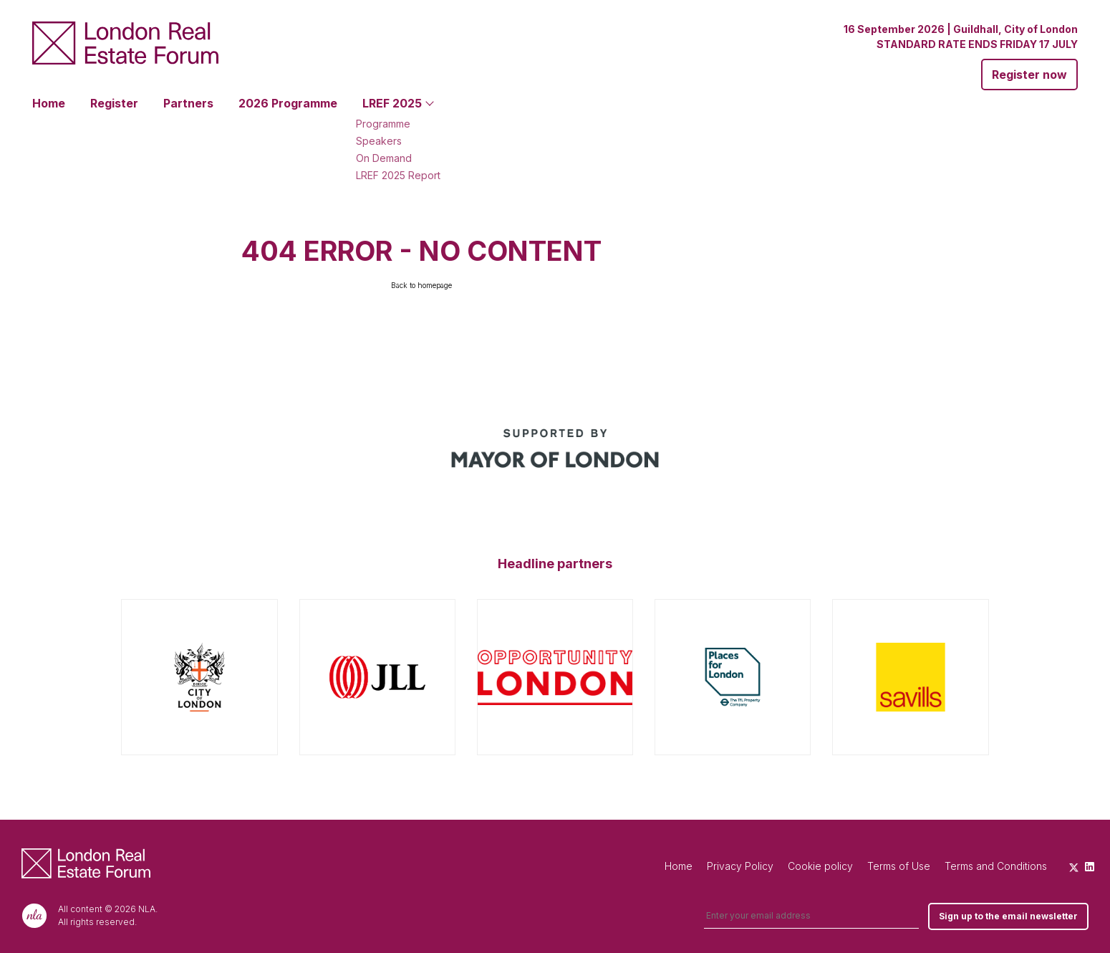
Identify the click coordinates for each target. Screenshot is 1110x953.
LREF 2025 (392, 103)
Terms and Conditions (996, 866)
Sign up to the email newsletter (1008, 916)
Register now (1029, 74)
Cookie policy (820, 866)
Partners (188, 103)
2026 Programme (287, 103)
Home (48, 103)
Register (114, 103)
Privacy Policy (740, 866)
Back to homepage (421, 285)
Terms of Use (898, 866)
